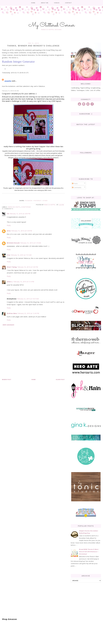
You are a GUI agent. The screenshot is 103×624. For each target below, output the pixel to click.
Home (33, 2)
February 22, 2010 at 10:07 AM (28, 299)
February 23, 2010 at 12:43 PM (28, 313)
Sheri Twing (12, 267)
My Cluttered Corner (51, 25)
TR (8, 214)
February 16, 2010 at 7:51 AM (21, 255)
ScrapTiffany (26, 207)
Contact (68, 2)
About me (44, 2)
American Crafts (14, 207)
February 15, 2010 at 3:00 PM (20, 214)
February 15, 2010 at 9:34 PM (21, 231)
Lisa (8, 255)
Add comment (8, 325)
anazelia (8, 81)
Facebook (28, 200)
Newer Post (6, 379)
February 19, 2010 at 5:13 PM (23, 282)
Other (45, 200)
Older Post (60, 379)
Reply (9, 225)
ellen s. (10, 282)
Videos (56, 2)
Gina (9, 231)
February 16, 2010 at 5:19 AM (30, 243)
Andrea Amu (12, 313)
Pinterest (37, 200)
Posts (75, 183)
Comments (76, 187)
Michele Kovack (13, 243)
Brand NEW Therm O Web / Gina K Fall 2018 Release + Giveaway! (89, 551)
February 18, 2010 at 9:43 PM (27, 267)
